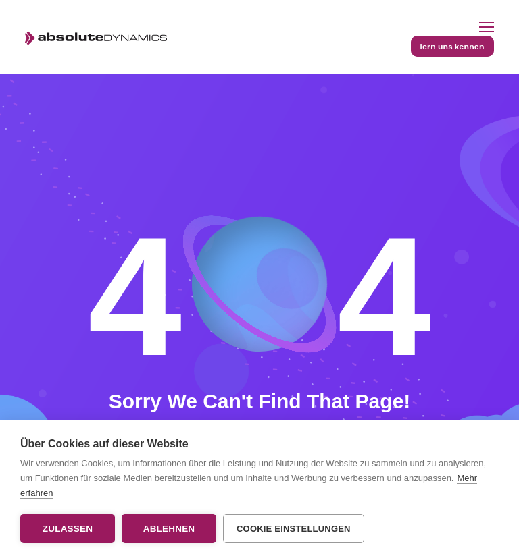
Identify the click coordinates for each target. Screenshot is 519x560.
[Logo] (95, 37)
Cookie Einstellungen (294, 529)
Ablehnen (169, 529)
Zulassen (68, 529)
